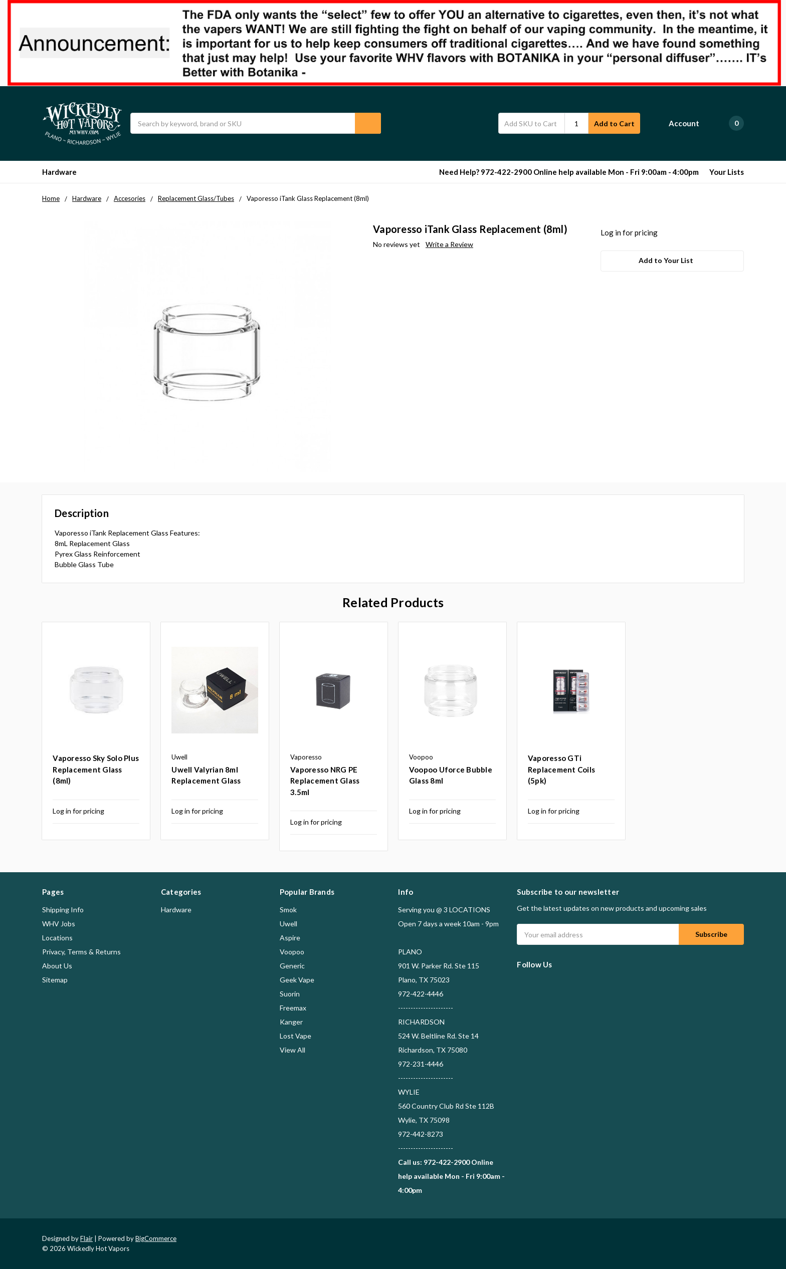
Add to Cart (614, 123)
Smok (288, 909)
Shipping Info (63, 909)
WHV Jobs (58, 923)
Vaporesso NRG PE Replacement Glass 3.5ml (324, 781)
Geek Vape (297, 979)
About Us (57, 965)
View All (292, 1050)
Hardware (64, 171)
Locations (57, 937)
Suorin (290, 993)
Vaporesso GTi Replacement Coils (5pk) (561, 769)
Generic (292, 965)
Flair (86, 1238)
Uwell (288, 923)
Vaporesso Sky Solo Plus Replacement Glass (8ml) (96, 769)
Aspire (290, 937)
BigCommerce (155, 1238)
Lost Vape (295, 1036)
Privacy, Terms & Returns (81, 951)
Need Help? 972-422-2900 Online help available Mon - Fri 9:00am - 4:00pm (569, 171)
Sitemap (55, 979)
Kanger (291, 1022)
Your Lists (726, 171)
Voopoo (292, 951)
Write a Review (449, 244)
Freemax (293, 1007)
